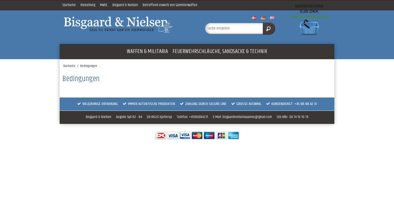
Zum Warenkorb (309, 16)
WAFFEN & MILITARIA (147, 51)
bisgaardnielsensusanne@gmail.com (247, 117)
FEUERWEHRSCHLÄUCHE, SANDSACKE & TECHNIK (220, 51)
